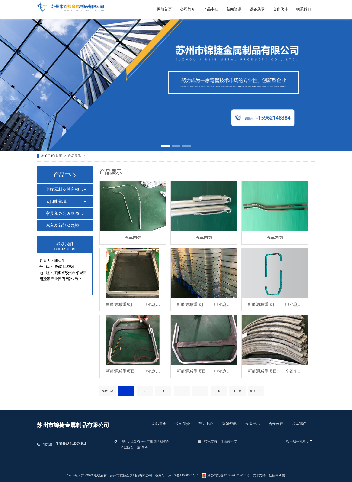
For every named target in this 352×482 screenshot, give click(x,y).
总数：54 (107, 391)
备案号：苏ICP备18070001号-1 (176, 475)
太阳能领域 (56, 201)
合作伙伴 (280, 9)
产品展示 (75, 156)
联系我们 (303, 9)
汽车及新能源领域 (62, 225)
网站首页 (164, 9)
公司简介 (187, 9)
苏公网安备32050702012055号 (226, 475)
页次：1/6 (256, 391)
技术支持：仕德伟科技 (220, 441)
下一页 (237, 391)
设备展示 (257, 9)
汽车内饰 (133, 237)
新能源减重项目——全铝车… (275, 371)
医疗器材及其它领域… (64, 189)
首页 (59, 156)
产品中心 (210, 9)
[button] (165, 146)
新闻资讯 (234, 9)
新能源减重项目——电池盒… (133, 304)
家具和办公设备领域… (64, 213)
